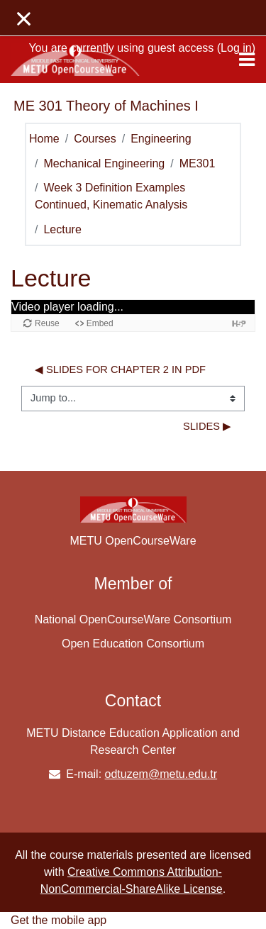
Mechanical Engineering (104, 163)
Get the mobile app (58, 920)
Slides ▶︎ (207, 426)
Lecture (62, 229)
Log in (236, 48)
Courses (95, 139)
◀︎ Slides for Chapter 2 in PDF (120, 369)
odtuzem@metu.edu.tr (161, 774)
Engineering (161, 139)
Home (44, 139)
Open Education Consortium (133, 644)
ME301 (197, 163)
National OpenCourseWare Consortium (133, 619)
